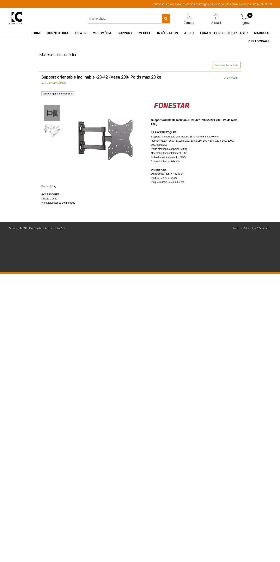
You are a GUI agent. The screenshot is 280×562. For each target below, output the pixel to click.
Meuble (145, 33)
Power (80, 33)
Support (125, 33)
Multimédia (102, 33)
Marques (261, 33)
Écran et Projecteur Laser (224, 33)
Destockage (258, 41)
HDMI (37, 33)
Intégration (167, 33)
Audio (189, 33)
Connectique (58, 33)
